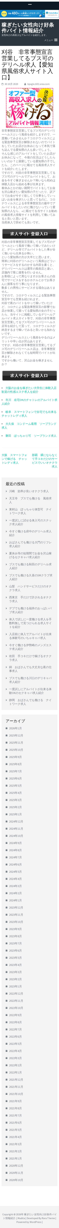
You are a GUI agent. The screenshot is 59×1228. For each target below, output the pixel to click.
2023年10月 (16, 922)
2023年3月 (15, 972)
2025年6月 (15, 778)
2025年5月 (15, 785)
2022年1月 (15, 1072)
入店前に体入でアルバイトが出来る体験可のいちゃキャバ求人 (30, 636)
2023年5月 (15, 958)
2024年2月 (15, 893)
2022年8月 (15, 1022)
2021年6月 (15, 1122)
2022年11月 (16, 1001)
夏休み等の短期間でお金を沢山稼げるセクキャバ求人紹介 (30, 555)
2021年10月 (16, 1094)
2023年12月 (16, 907)
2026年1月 (15, 728)
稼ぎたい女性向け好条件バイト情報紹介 (28, 28)
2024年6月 (15, 864)
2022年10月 (16, 1008)
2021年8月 (15, 1108)
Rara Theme (48, 1218)
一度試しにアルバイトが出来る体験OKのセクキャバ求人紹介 (30, 691)
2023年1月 (15, 986)
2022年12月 (16, 993)
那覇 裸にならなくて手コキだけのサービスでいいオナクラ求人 (44, 460)
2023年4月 (15, 965)
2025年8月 (15, 764)
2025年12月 (16, 735)
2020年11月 (16, 1173)
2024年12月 (16, 821)
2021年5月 (15, 1130)
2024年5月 (15, 871)
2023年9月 (15, 929)
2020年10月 (16, 1180)
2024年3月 (15, 886)
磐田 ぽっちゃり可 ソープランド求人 (31, 436)
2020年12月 (16, 1165)
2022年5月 (15, 1044)
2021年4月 (15, 1137)
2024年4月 (15, 879)
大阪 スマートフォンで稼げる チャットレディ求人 (14, 458)
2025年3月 (15, 800)
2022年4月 (15, 1051)
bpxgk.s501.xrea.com (38, 84)
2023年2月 (15, 979)
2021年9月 (15, 1101)
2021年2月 (15, 1151)
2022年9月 (15, 1015)
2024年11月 (16, 828)
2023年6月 (15, 950)
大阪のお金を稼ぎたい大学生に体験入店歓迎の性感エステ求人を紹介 (29, 390)
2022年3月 (15, 1058)
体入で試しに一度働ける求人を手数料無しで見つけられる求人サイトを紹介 (30, 623)
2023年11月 (16, 914)
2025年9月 (15, 757)
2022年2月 (15, 1065)
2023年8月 (15, 936)
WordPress (35, 1222)
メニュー (48, 40)
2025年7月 (15, 771)
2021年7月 (15, 1115)
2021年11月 (16, 1087)
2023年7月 (15, 943)
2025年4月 (15, 793)
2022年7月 (15, 1029)
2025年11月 (16, 742)
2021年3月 (15, 1144)
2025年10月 (16, 750)
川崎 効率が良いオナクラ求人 (29, 491)
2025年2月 (15, 807)
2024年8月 (15, 850)
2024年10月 (16, 836)
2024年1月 (15, 900)
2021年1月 (15, 1158)
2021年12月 (16, 1079)
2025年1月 (15, 814)
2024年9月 (15, 843)
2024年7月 (15, 857)
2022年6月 (15, 1036)
